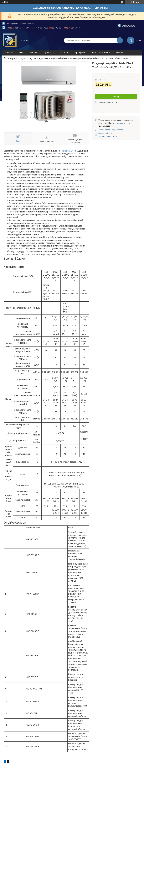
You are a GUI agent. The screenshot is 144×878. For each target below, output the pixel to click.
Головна (9, 53)
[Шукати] (120, 40)
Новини (120, 53)
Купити (116, 97)
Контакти (63, 53)
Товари (33, 53)
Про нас (47, 53)
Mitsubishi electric (60, 58)
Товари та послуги (17, 58)
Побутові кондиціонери (39, 58)
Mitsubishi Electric (69, 151)
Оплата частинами (101, 53)
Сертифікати (80, 53)
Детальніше (101, 7)
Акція (21, 53)
